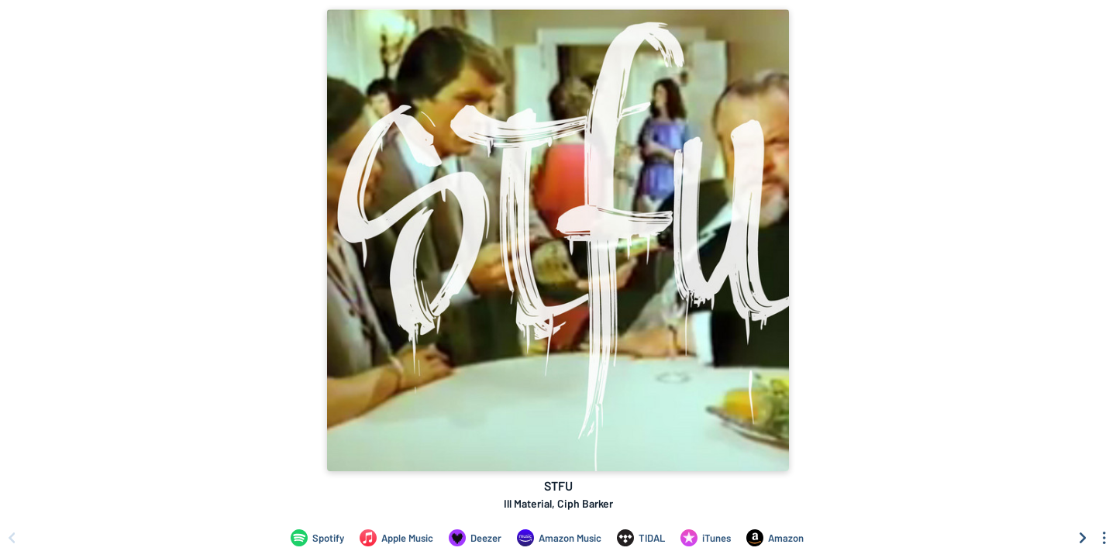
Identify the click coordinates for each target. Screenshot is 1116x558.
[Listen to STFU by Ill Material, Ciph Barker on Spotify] (317, 538)
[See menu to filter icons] (1104, 538)
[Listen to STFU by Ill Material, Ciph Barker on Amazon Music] (559, 538)
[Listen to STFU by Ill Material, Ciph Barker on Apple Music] (396, 538)
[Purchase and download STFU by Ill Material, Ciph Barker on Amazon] (775, 538)
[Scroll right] (1083, 538)
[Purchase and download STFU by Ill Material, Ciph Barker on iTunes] (705, 538)
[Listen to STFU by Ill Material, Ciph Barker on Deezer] (475, 538)
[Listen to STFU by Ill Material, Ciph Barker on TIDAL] (641, 538)
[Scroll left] (12, 538)
